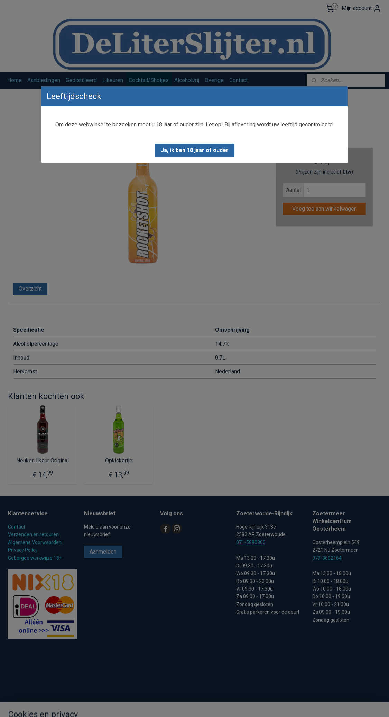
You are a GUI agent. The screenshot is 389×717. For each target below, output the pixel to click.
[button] (194, 150)
